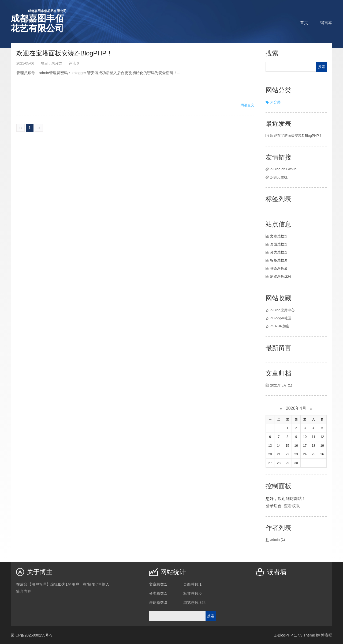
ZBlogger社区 (280, 318)
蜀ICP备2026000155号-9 (32, 635)
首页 (304, 22)
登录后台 (274, 505)
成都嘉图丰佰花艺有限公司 (38, 21)
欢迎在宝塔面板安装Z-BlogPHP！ (64, 53)
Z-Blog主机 (278, 177)
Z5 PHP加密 (279, 326)
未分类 (56, 63)
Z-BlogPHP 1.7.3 (288, 635)
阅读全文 (247, 105)
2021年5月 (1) (281, 385)
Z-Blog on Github (283, 169)
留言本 (326, 22)
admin (277, 539)
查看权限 (292, 505)
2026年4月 (296, 408)
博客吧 (326, 635)
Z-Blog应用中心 (282, 310)
